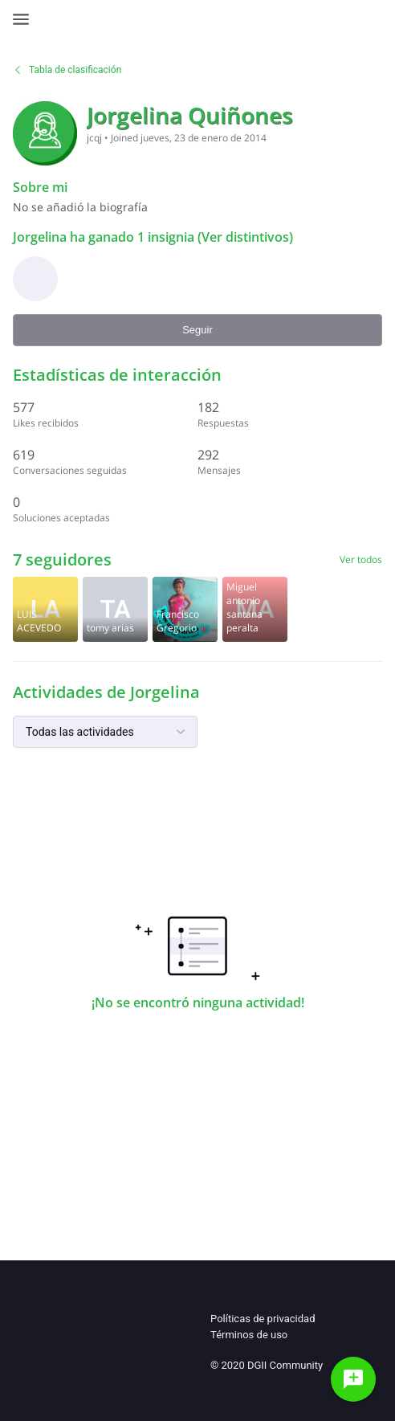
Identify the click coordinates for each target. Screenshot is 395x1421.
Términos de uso (248, 1335)
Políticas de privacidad (262, 1319)
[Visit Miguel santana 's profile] (254, 609)
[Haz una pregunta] (353, 1379)
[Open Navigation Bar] (26, 19)
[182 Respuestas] (290, 414)
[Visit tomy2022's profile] (115, 609)
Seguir (197, 330)
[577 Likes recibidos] (105, 414)
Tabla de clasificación (67, 70)
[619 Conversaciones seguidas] (105, 461)
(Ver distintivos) (243, 237)
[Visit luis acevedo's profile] (45, 609)
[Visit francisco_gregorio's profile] (185, 609)
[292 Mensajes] (290, 461)
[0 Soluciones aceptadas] (105, 509)
